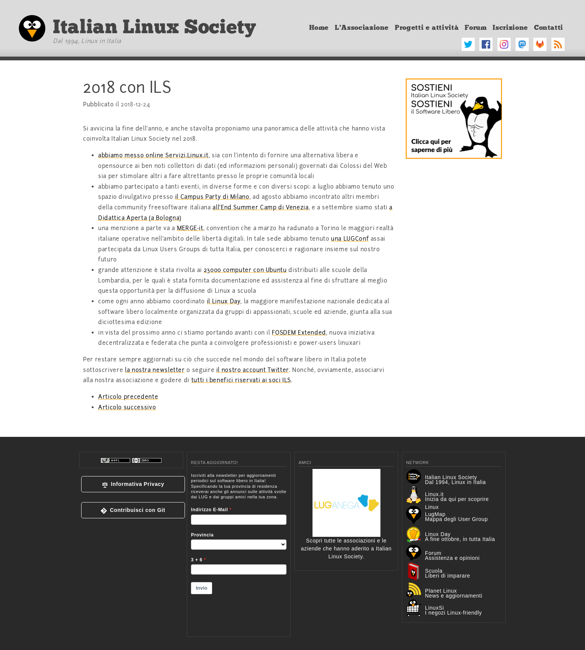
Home (319, 27)
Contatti (548, 27)
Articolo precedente (128, 397)
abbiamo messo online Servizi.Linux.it (153, 155)
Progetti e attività (427, 27)
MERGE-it (190, 228)
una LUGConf (350, 239)
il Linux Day (224, 301)
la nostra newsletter (155, 370)
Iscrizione (510, 27)
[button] (133, 484)
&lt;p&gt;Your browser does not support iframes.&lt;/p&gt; (238, 550)
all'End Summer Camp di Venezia (260, 207)
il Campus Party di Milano (212, 197)
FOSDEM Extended (299, 333)
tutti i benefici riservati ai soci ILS (241, 380)
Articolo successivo (127, 407)
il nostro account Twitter (252, 370)
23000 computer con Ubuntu (245, 270)
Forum (475, 27)
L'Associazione (362, 27)
